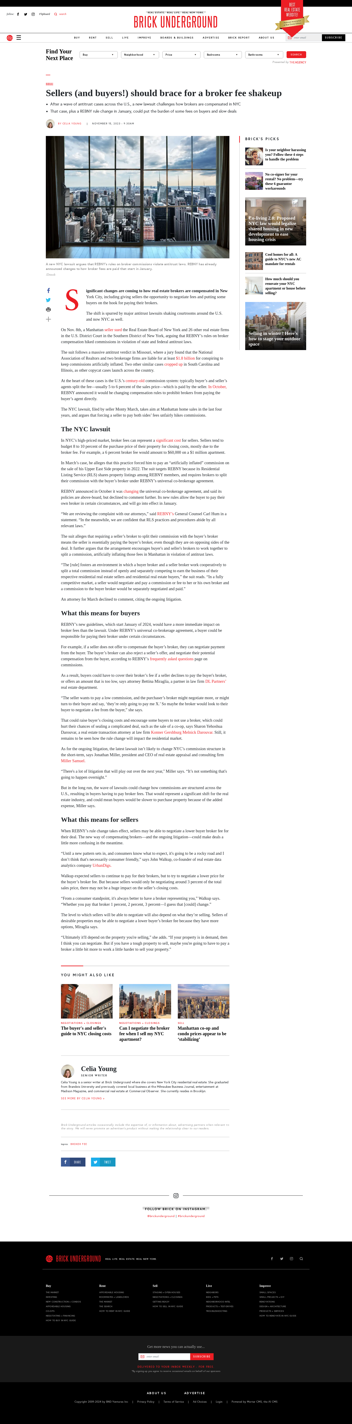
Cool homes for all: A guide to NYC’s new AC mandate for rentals (283, 259)
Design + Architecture (272, 1306)
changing (130, 491)
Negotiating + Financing (60, 1315)
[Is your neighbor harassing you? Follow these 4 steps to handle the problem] (254, 156)
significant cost (168, 440)
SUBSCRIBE (333, 37)
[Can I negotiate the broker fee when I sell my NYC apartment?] (145, 1001)
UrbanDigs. (102, 865)
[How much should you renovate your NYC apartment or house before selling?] (254, 286)
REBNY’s (165, 514)
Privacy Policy (145, 1402)
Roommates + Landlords (114, 1297)
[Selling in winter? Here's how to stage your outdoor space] (275, 326)
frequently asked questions (172, 659)
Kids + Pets (212, 1297)
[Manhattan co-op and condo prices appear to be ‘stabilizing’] (203, 1001)
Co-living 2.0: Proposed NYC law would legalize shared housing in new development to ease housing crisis (272, 228)
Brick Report (239, 37)
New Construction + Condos (63, 1301)
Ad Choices (200, 1402)
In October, (217, 387)
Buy (77, 37)
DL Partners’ (215, 681)
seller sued (113, 330)
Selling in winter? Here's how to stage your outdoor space (275, 339)
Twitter (25, 14)
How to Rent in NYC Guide (114, 1311)
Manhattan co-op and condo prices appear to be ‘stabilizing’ (202, 1034)
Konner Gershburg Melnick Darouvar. (182, 732)
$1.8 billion (186, 358)
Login (219, 1402)
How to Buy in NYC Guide (61, 1320)
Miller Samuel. (73, 761)
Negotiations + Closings (81, 1023)
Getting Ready (161, 1301)
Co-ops (50, 1311)
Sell (109, 37)
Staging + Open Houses (166, 1292)
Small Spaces (267, 1292)
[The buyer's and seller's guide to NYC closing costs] (87, 1001)
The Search (105, 1306)
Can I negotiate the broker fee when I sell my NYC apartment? (144, 1034)
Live (125, 37)
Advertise (211, 37)
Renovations (267, 1301)
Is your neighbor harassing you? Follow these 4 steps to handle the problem (285, 154)
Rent (93, 37)
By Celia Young (69, 123)
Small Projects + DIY (271, 1297)
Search (296, 54)
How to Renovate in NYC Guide (277, 1315)
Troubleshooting (216, 1311)
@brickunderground (161, 1216)
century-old (135, 381)
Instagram (33, 14)
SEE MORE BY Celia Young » (83, 1098)
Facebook (18, 14)
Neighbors (212, 1292)
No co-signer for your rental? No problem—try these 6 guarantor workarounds (284, 181)
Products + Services (271, 1311)
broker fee (79, 1144)
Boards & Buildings (177, 37)
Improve (144, 37)
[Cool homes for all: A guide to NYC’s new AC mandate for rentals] (254, 261)
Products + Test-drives (219, 1306)
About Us (267, 37)
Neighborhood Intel (218, 1301)
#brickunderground (191, 1216)
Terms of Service (174, 1402)
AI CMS (272, 1402)
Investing (51, 1297)
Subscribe (202, 1356)
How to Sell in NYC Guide (168, 1306)
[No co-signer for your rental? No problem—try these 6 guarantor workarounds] (254, 181)
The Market (52, 1292)
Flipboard (44, 14)
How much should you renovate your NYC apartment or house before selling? (285, 286)
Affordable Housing (58, 1306)
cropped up (173, 364)
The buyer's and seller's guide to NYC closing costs (86, 1031)
